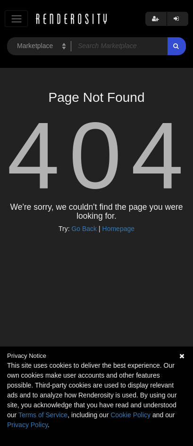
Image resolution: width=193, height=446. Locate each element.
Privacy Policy (27, 425)
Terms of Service (42, 415)
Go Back (84, 228)
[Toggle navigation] (16, 18)
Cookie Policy (130, 415)
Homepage (118, 228)
